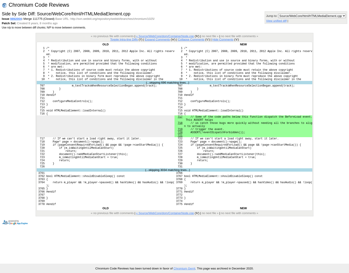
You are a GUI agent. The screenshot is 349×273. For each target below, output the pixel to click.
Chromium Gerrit (184, 268)
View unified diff (276, 20)
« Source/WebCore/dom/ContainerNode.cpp (165, 36)
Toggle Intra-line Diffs (124, 39)
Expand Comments (157, 39)
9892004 (16, 18)
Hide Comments (222, 39)
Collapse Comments (191, 39)
